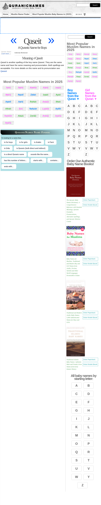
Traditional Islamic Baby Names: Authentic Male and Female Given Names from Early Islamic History (74, 364)
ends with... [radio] (9, 166)
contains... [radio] (54, 160)
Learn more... (6, 54)
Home (5, 14)
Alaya (21, 116)
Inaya (58, 87)
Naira (20, 87)
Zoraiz (33, 116)
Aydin (58, 109)
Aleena (33, 87)
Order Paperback (89, 200)
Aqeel (8, 102)
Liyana (45, 109)
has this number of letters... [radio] (15, 160)
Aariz (20, 102)
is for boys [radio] (8, 142)
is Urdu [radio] (7, 148)
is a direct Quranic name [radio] (14, 154)
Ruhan (33, 102)
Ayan (58, 95)
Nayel (21, 95)
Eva (21, 109)
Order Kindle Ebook (90, 205)
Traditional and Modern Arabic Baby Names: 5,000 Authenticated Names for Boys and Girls (74, 317)
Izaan (45, 95)
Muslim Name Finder (20, 14)
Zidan (33, 95)
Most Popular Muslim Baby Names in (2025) (52, 14)
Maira (8, 95)
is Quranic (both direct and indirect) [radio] (31, 148)
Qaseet (4, 71)
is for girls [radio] (23, 142)
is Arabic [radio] (37, 142)
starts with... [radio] (38, 160)
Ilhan (58, 102)
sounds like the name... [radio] (40, 154)
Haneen (8, 116)
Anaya (46, 102)
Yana (8, 87)
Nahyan (33, 109)
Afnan (8, 109)
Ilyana (8, 123)
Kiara (45, 87)
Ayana (58, 116)
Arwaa (46, 116)
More (81, 14)
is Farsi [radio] (51, 142)
